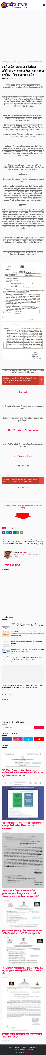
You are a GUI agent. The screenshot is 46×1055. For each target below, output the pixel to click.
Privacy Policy (33, 1047)
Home (3, 61)
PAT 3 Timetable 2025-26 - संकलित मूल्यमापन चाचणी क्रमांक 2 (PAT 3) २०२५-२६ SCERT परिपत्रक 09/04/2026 (26, 658)
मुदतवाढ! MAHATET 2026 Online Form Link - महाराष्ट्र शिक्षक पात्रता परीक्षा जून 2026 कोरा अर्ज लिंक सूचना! (27, 650)
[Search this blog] (18, 727)
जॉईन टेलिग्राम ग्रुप (23, 466)
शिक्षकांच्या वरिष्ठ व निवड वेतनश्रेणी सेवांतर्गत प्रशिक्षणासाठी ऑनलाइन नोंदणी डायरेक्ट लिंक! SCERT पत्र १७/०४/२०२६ (23, 825)
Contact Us (24, 1047)
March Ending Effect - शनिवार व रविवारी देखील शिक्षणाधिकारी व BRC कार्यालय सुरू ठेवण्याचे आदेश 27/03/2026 (20, 380)
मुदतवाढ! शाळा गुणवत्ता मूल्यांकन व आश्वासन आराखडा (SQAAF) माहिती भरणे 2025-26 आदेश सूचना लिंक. (22, 931)
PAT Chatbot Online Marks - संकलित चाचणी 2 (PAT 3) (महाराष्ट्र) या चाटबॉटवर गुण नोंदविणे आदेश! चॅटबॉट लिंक (23, 970)
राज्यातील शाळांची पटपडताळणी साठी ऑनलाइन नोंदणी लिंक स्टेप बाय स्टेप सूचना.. (26, 642)
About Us (17, 1047)
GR (8, 528)
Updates (8, 61)
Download (23, 392)
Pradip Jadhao (27, 1052)
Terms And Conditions (19, 1049)
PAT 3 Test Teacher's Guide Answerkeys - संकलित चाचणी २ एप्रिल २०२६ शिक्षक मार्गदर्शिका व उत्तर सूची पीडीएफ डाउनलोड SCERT (27, 625)
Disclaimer (30, 1049)
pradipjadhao (5, 78)
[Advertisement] (23, 34)
